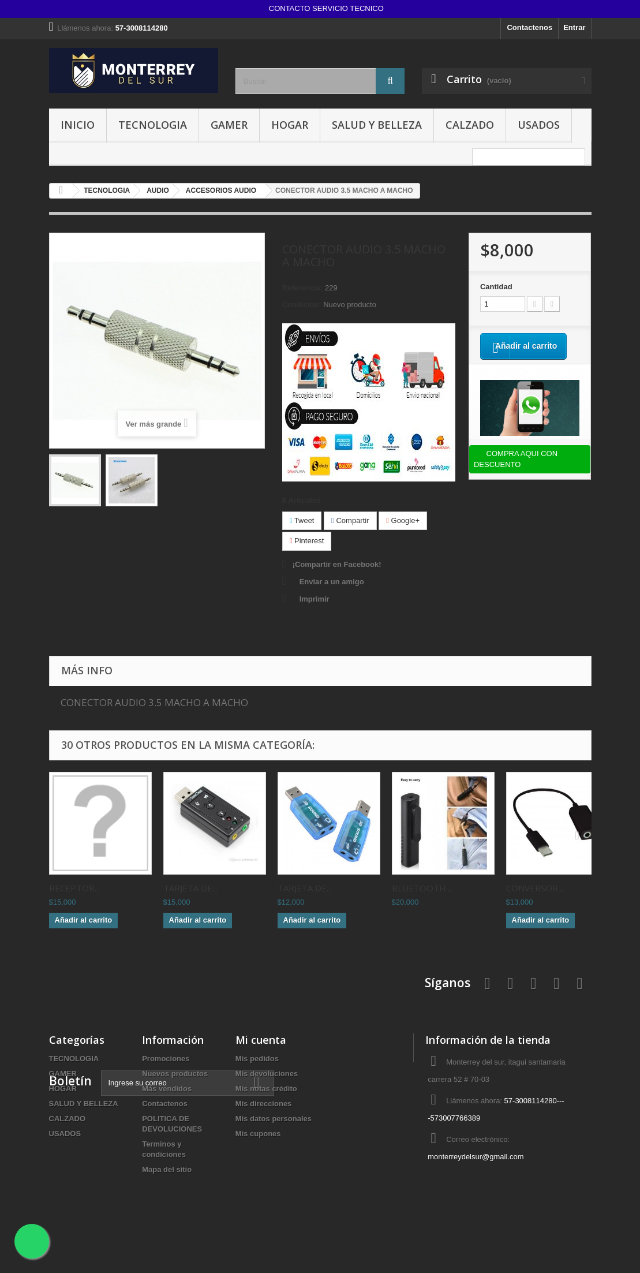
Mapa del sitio (167, 1169)
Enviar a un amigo (332, 581)
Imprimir (315, 599)
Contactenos (529, 27)
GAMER (229, 125)
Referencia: (302, 287)
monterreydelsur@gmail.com (475, 1156)
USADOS (539, 125)
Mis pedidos (257, 1058)
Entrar (574, 27)
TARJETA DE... (190, 888)
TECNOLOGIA (152, 125)
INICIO (78, 125)
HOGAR (289, 125)
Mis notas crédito (266, 1088)
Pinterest (307, 540)
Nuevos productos (175, 1073)
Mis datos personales (273, 1118)
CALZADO (470, 125)
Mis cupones (258, 1133)
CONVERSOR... (534, 888)
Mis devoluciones (266, 1073)
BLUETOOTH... (421, 888)
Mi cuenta (260, 1040)
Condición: (301, 304)
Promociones (165, 1058)
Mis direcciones (263, 1103)
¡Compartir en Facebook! (337, 564)
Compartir (350, 520)
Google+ (403, 520)
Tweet (302, 520)
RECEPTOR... (74, 888)
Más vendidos (167, 1088)
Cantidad (496, 286)
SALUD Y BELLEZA (377, 125)
